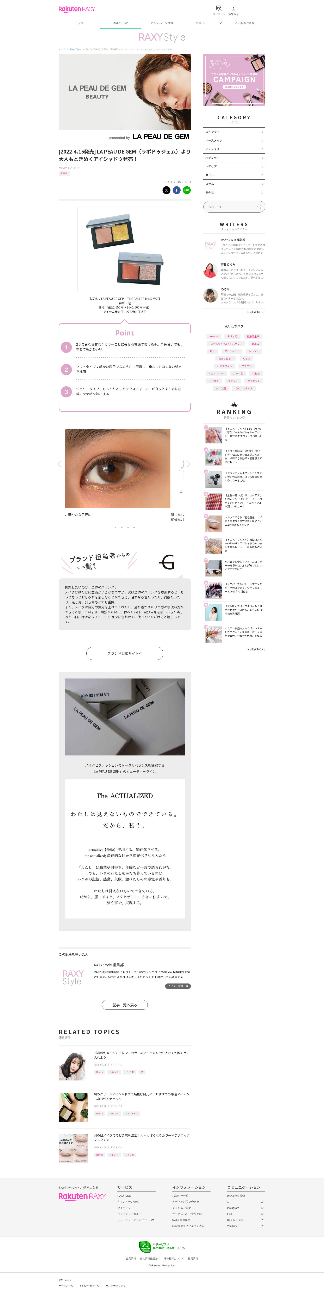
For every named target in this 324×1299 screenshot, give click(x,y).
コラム (209, 184)
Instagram (233, 1207)
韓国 (212, 351)
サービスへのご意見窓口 (187, 1213)
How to (99, 1072)
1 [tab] (115, 527)
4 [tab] (134, 527)
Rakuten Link (235, 1220)
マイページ (124, 1207)
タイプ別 (129, 1154)
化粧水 (256, 373)
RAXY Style (120, 23)
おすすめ (232, 336)
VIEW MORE (256, 312)
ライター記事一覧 (178, 986)
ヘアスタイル (224, 366)
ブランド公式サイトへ (124, 653)
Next (189, 464)
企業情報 (131, 1258)
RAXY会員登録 (236, 1195)
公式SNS (202, 23)
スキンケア (212, 132)
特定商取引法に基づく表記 (188, 1226)
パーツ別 (129, 1072)
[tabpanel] (124, 476)
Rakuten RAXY (77, 9)
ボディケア (212, 158)
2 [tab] (122, 527)
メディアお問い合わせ (185, 1201)
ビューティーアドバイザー (133, 1220)
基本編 (255, 343)
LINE (230, 1213)
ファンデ (233, 381)
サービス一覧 (66, 1285)
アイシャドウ (131, 1113)
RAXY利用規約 (181, 1220)
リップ (246, 358)
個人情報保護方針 (150, 1258)
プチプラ (246, 366)
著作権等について (174, 1258)
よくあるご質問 (245, 23)
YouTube (232, 1226)
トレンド (114, 1072)
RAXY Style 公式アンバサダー (226, 343)
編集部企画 (253, 336)
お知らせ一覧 (180, 1195)
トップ (79, 23)
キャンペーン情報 (162, 23)
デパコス (214, 381)
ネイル (209, 175)
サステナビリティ (116, 1285)
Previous (60, 464)
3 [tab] (128, 527)
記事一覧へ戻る (125, 1004)
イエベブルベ (216, 373)
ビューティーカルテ (129, 1213)
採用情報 (193, 1258)
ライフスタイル (244, 388)
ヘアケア (211, 166)
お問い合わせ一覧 (90, 1285)
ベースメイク (214, 140)
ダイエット (254, 381)
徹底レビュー (225, 358)
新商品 (64, 173)
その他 (209, 192)
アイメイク (75, 167)
